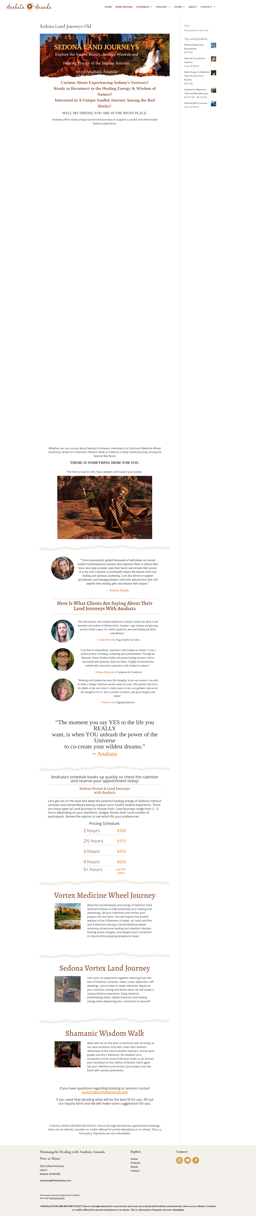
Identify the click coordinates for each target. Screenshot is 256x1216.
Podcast (135, 1162)
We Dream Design (57, 1198)
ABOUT (193, 7)
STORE (178, 7)
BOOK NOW (103, 943)
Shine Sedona (124, 7)
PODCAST (161, 7)
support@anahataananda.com (105, 1092)
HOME (108, 7)
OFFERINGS (142, 7)
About (134, 1166)
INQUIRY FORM (104, 1113)
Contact (135, 1170)
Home (134, 1158)
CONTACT (206, 7)
